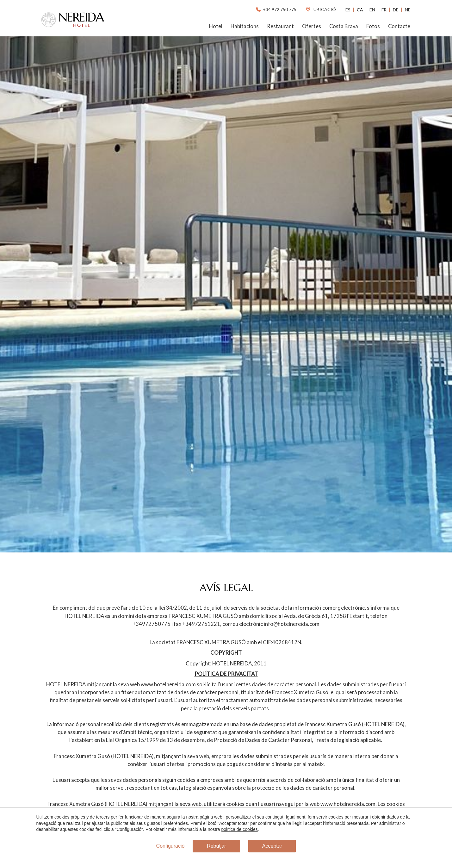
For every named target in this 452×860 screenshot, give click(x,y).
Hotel (215, 26)
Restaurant (280, 26)
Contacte (399, 26)
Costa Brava (343, 26)
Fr (384, 9)
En (372, 9)
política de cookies (239, 829)
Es (347, 9)
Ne (408, 9)
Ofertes (311, 26)
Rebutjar (216, 846)
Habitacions (245, 26)
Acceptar (272, 846)
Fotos (373, 26)
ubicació (320, 9)
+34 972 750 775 (275, 9)
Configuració (170, 846)
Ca (360, 9)
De (396, 9)
